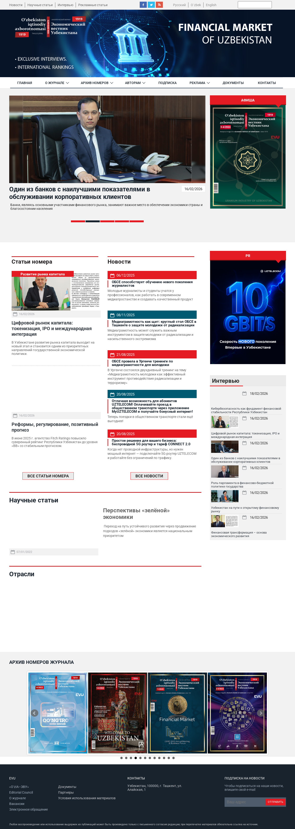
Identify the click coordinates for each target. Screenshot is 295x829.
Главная (24, 83)
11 (169, 758)
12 (173, 758)
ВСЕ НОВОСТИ (149, 476)
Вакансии (16, 804)
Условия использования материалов (87, 798)
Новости (15, 5)
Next (261, 713)
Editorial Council (21, 792)
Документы (233, 83)
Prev (34, 713)
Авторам (133, 83)
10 (164, 758)
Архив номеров (94, 83)
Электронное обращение (28, 809)
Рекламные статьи (93, 5)
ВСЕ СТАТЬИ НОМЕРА (48, 476)
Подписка (167, 83)
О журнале (54, 83)
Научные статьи (40, 5)
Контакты (267, 83)
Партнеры (66, 792)
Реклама (197, 83)
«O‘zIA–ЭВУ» (19, 787)
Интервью (65, 5)
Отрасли (21, 574)
